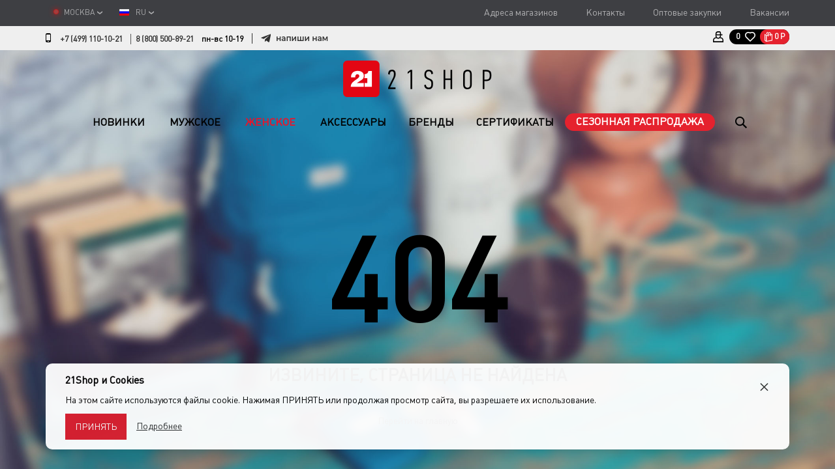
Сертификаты (515, 122)
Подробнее (159, 426)
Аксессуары (353, 122)
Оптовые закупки (687, 12)
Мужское (195, 122)
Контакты (605, 12)
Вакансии (769, 12)
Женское (270, 122)
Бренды (431, 122)
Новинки (119, 122)
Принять (96, 426)
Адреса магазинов (521, 12)
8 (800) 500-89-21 (165, 39)
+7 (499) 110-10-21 (91, 39)
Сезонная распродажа (640, 121)
